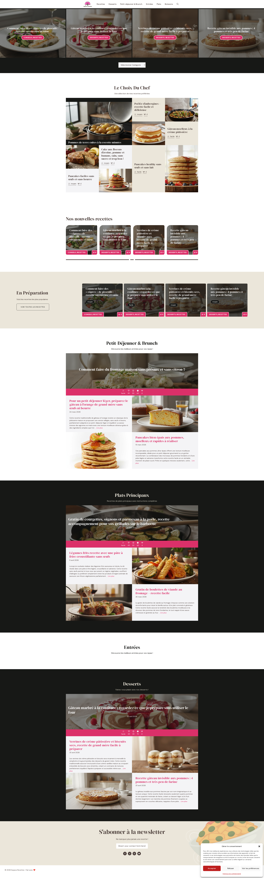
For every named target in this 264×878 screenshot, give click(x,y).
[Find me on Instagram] (134, 853)
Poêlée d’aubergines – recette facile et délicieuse (147, 107)
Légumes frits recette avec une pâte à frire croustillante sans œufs (96, 555)
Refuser (230, 868)
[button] (259, 846)
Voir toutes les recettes (33, 307)
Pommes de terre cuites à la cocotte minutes (94, 142)
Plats (159, 4)
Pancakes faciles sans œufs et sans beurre (81, 177)
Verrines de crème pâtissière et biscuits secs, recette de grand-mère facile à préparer (165, 29)
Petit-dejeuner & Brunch (131, 4)
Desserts (112, 4)
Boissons (169, 4)
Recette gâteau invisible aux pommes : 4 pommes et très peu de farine (231, 29)
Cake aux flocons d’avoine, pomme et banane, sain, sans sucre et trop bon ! (112, 154)
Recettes (101, 4)
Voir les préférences (250, 868)
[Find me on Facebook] (125, 853)
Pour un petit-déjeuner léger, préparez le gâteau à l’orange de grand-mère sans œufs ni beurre (98, 404)
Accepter (212, 868)
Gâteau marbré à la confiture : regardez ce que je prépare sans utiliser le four (99, 29)
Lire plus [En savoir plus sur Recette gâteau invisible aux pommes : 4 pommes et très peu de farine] (184, 801)
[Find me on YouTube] (139, 853)
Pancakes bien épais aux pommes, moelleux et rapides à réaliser (160, 439)
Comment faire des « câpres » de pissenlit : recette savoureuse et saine (32, 29)
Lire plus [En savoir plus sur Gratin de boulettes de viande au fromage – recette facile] (163, 613)
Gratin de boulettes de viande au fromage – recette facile (159, 591)
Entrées (149, 4)
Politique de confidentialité (232, 874)
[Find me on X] (129, 853)
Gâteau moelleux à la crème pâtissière (179, 130)
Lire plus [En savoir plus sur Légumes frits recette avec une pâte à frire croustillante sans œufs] (111, 576)
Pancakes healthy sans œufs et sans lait (147, 165)
